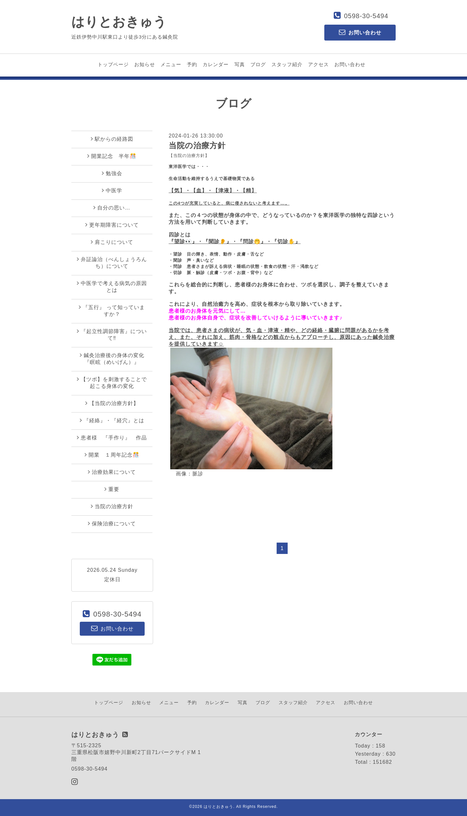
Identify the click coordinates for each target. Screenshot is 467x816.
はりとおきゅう (119, 22)
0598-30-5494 (366, 15)
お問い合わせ (349, 64)
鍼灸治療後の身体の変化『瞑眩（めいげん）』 (112, 358)
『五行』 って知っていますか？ (112, 310)
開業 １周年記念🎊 (112, 455)
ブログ (258, 64)
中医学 (112, 190)
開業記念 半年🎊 (112, 156)
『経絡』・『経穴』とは (112, 420)
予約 (192, 64)
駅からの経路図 (112, 139)
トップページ (113, 64)
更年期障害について (112, 225)
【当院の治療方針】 (189, 155)
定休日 (112, 579)
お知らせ (144, 64)
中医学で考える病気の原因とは (112, 286)
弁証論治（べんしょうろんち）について (112, 262)
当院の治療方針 (197, 145)
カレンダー (216, 64)
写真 (239, 64)
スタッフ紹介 (287, 64)
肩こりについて (112, 242)
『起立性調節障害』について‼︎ (112, 334)
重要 (111, 489)
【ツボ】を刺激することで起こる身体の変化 (112, 382)
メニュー (171, 64)
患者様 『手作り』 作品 (112, 437)
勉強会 (112, 173)
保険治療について (112, 523)
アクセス (318, 64)
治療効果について (112, 472)
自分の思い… (111, 207)
